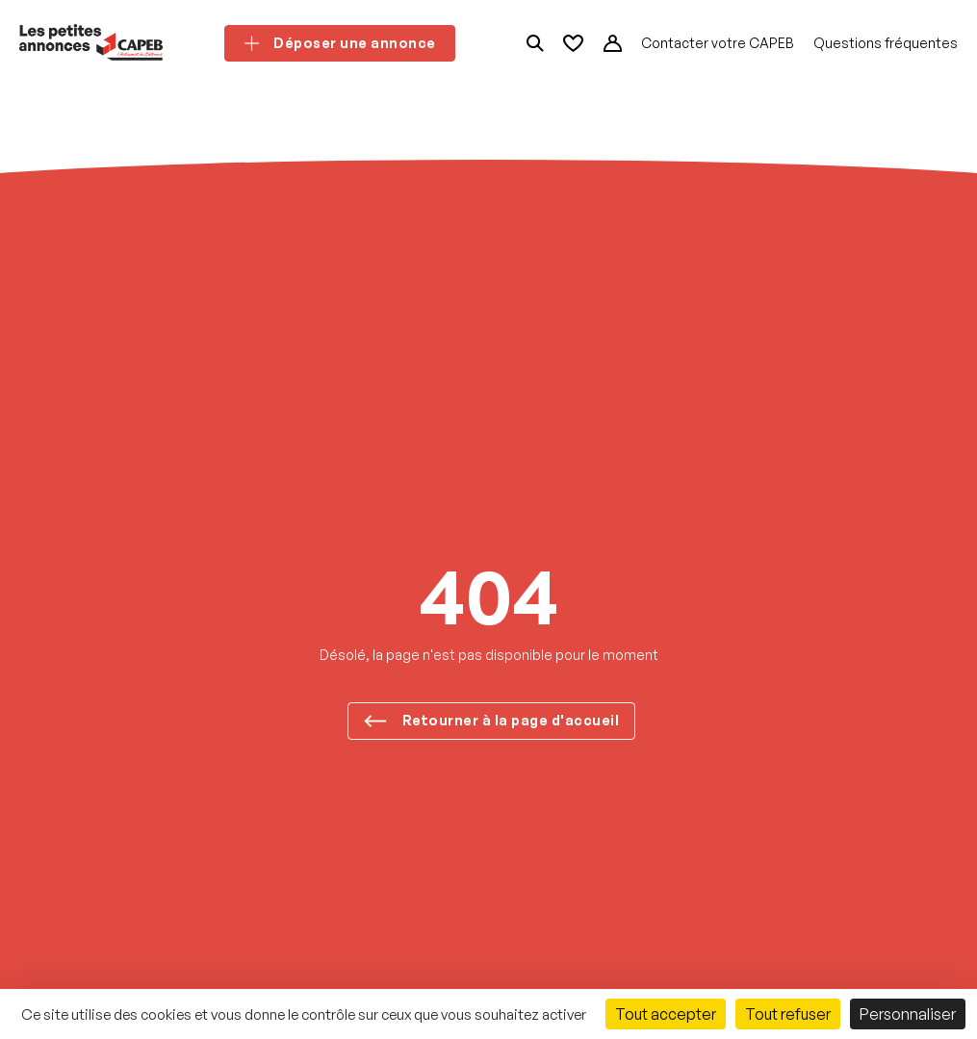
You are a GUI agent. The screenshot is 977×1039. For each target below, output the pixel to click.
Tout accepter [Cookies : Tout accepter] (665, 1014)
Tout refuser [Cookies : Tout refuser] (788, 1014)
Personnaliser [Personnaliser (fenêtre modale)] (908, 1014)
